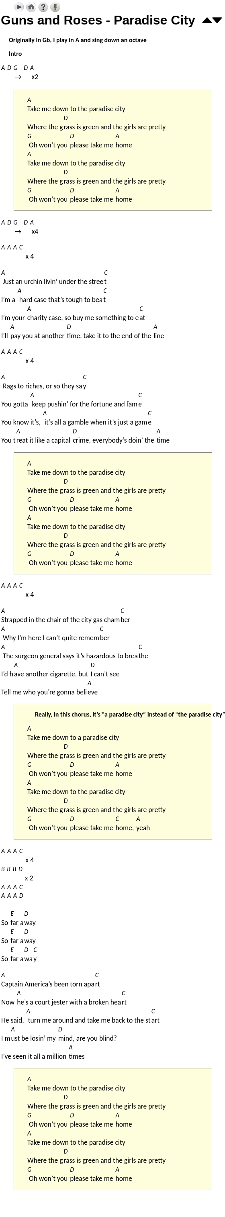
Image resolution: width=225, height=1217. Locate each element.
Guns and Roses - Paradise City (98, 20)
